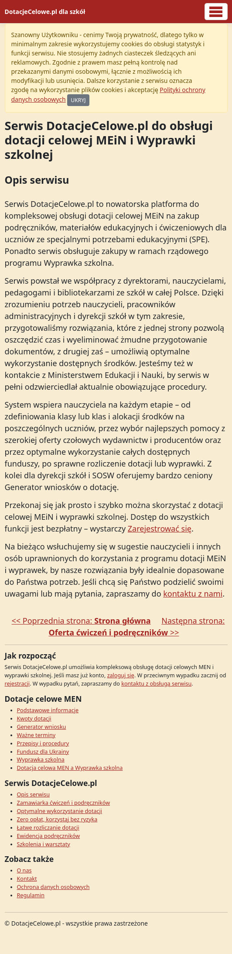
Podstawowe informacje (48, 710)
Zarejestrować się (159, 528)
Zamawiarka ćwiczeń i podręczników (63, 802)
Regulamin (31, 895)
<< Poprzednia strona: (81, 620)
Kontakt (27, 878)
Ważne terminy (36, 735)
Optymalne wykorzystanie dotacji (59, 811)
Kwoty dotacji (34, 718)
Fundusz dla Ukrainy (43, 751)
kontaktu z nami (192, 593)
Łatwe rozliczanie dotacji (48, 827)
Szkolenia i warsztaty (43, 844)
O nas (24, 870)
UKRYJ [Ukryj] (78, 100)
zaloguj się (120, 675)
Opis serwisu (33, 794)
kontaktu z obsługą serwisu (156, 683)
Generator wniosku (41, 727)
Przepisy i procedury (43, 743)
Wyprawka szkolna (41, 759)
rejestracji (17, 683)
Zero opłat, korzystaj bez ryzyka (57, 819)
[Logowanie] (216, 11)
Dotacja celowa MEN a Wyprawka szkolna (70, 768)
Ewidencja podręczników (48, 836)
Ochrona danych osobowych (53, 887)
